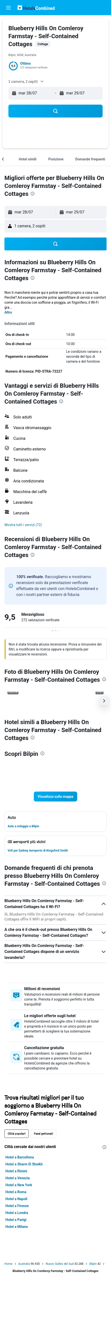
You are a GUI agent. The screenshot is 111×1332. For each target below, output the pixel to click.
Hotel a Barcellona (19, 1157)
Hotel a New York (18, 1185)
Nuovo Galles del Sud (60, 1264)
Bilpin (93, 1264)
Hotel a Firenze (17, 1206)
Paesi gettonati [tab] (43, 1133)
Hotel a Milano (16, 1227)
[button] (8, 7)
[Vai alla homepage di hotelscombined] (36, 7)
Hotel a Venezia (17, 1178)
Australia (24, 1264)
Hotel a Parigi (15, 1220)
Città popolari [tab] (16, 1133)
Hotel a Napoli (16, 1199)
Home (8, 1264)
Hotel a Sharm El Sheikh (24, 1164)
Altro (8, 312)
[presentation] (32, 193)
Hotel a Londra (16, 1213)
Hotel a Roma (15, 1192)
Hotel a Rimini (16, 1171)
